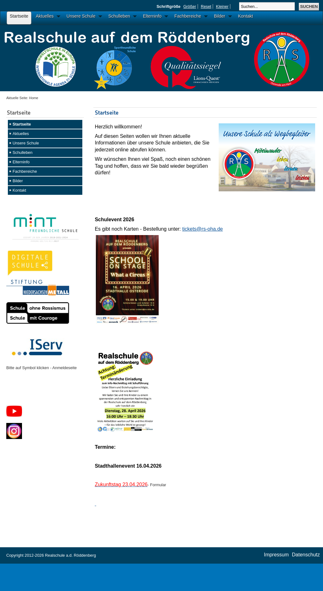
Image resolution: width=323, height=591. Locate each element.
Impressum (276, 554)
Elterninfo (21, 162)
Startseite (22, 124)
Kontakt (19, 190)
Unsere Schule (26, 143)
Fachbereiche (25, 171)
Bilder (18, 180)
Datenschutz (306, 554)
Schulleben (22, 152)
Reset (206, 6)
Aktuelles (21, 133)
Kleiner (222, 6)
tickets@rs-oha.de (202, 229)
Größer (189, 6)
